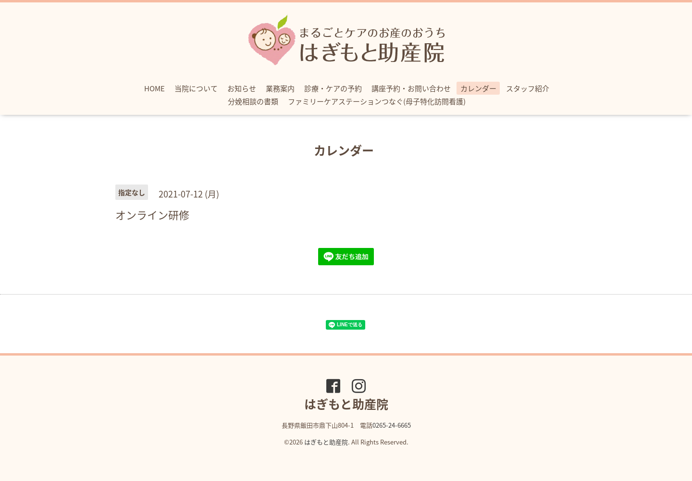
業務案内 (280, 88)
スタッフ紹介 (527, 88)
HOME (154, 88)
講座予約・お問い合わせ (411, 88)
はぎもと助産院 (326, 441)
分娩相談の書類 (253, 101)
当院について (196, 88)
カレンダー (478, 88)
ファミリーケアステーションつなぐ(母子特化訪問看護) (377, 101)
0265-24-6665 (391, 425)
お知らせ (241, 88)
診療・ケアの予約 (333, 88)
